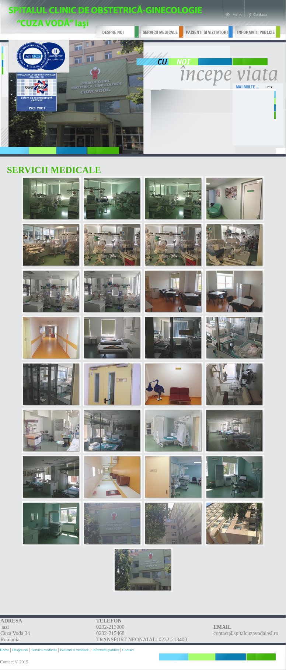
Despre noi (20, 650)
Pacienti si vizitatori (75, 650)
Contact (128, 650)
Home (4, 650)
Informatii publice (106, 650)
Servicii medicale (44, 650)
